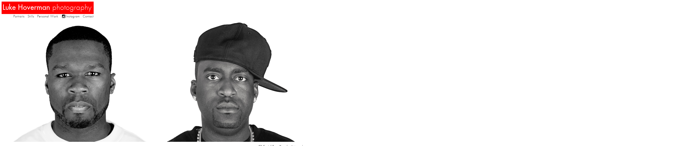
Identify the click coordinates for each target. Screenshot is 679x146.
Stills (31, 16)
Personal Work (47, 16)
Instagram (73, 16)
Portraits (19, 16)
